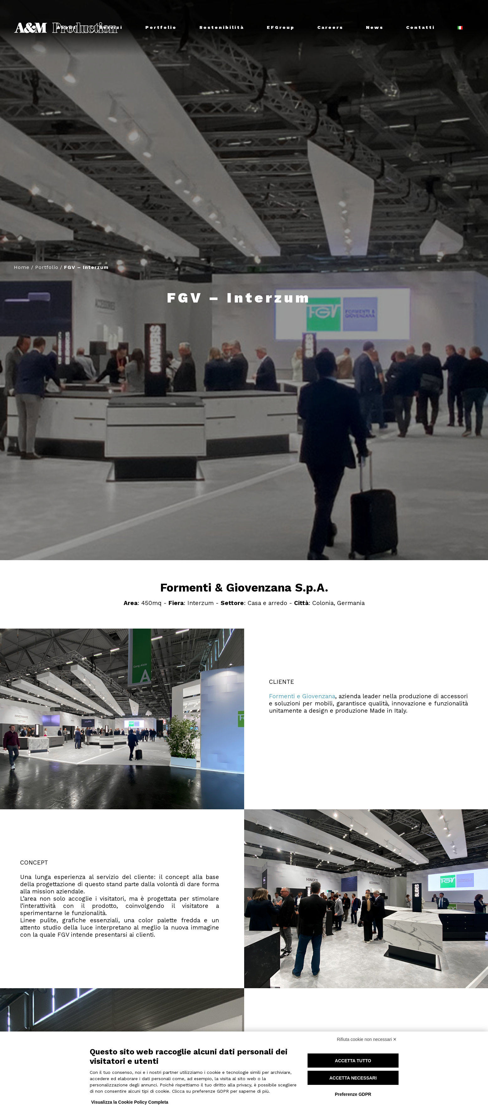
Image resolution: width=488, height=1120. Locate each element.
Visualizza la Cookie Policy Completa (130, 1102)
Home (21, 267)
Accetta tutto (353, 1060)
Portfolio (46, 267)
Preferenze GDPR (353, 1094)
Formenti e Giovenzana (302, 696)
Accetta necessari (353, 1077)
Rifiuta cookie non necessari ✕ (367, 1039)
